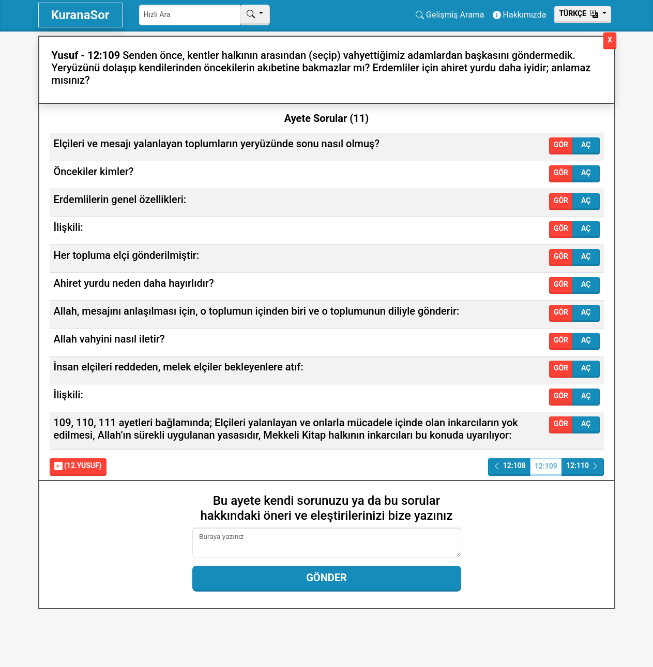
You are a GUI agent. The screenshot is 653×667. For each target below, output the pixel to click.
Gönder (326, 577)
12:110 (582, 465)
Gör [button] (561, 145)
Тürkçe (579, 13)
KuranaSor (80, 15)
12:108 (509, 465)
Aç (585, 145)
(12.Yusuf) (78, 465)
